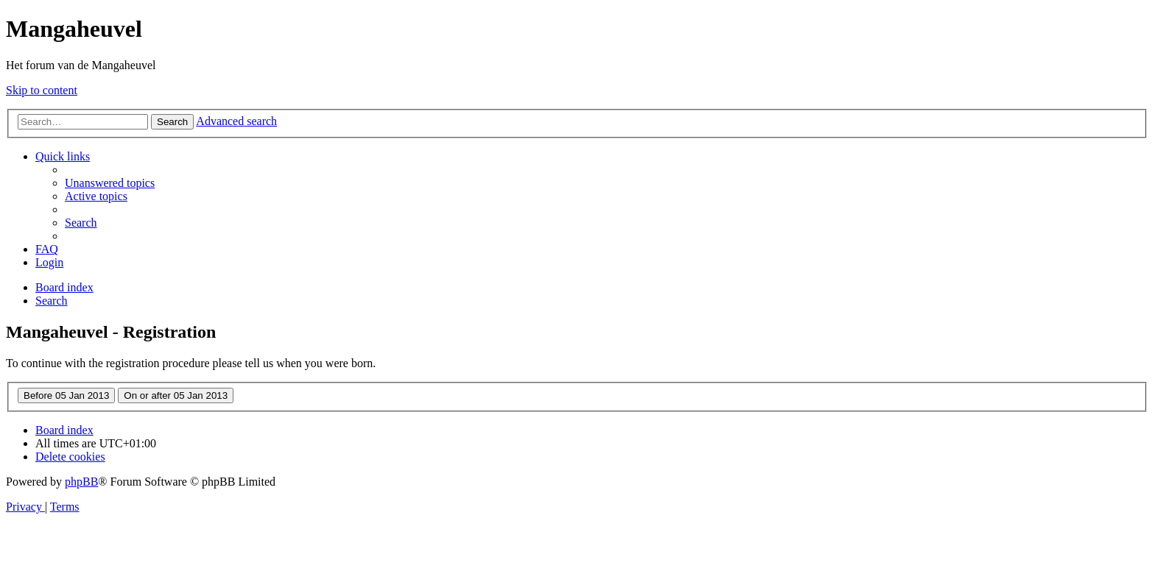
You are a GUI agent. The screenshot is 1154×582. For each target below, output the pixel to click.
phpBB (81, 481)
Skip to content (41, 90)
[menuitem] (110, 183)
